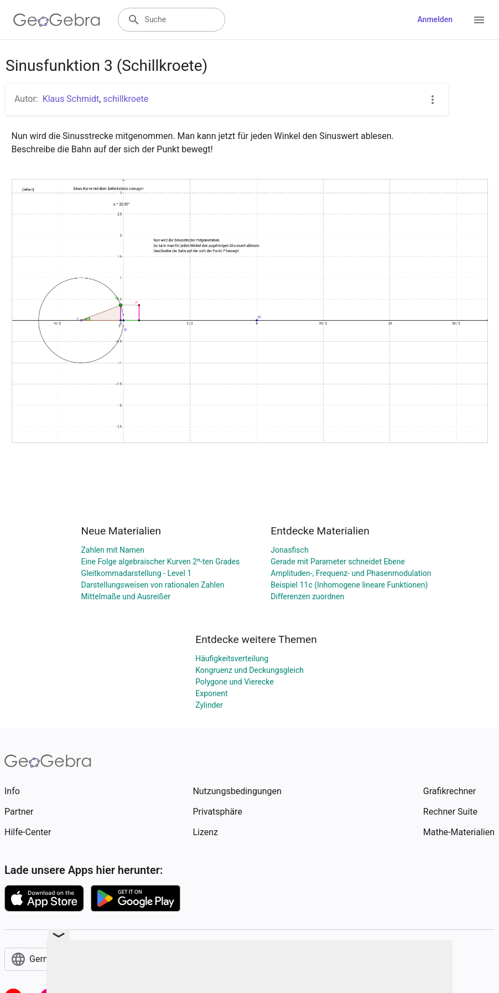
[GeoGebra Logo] (56, 20)
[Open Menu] (479, 20)
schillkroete (125, 99)
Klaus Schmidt (71, 99)
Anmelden (435, 19)
